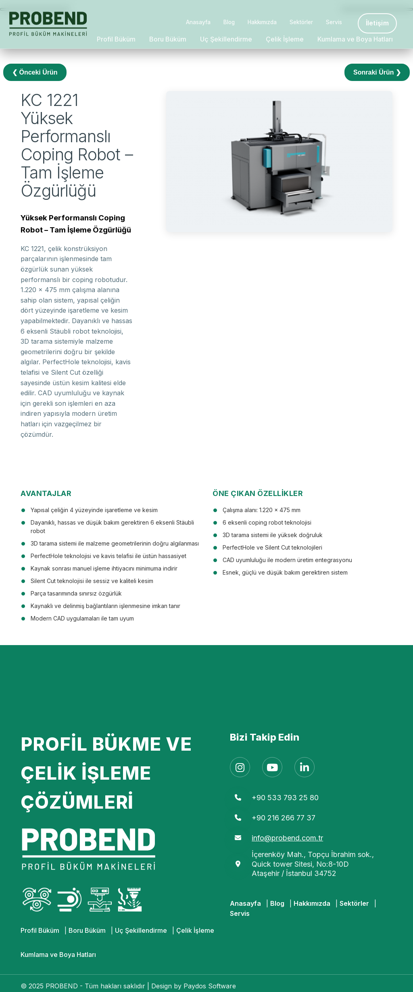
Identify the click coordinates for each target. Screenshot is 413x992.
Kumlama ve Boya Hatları (355, 39)
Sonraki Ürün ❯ (377, 72)
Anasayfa (198, 22)
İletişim (377, 23)
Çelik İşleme (285, 39)
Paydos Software (210, 986)
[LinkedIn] (304, 767)
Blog (229, 22)
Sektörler (301, 22)
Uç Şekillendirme (226, 39)
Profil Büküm (116, 39)
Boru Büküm (167, 39)
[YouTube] (272, 767)
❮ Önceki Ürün (35, 72)
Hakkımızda (262, 22)
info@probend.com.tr (287, 838)
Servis (334, 22)
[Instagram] (240, 767)
